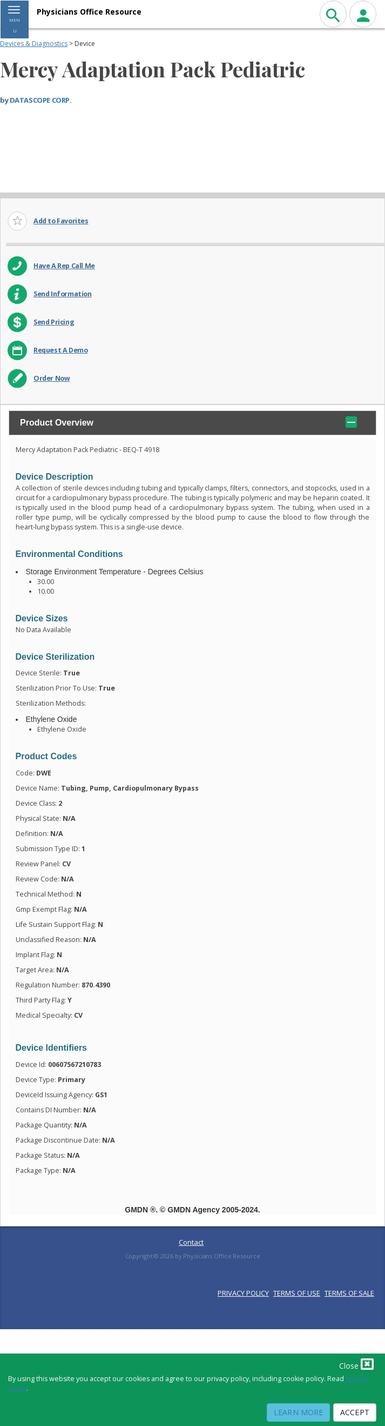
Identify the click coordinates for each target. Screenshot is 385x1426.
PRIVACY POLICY (243, 1293)
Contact (191, 1242)
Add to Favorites (61, 220)
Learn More (298, 1412)
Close (356, 1364)
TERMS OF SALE (349, 1293)
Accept (354, 1412)
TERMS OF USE (296, 1293)
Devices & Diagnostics (33, 43)
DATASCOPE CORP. (41, 100)
